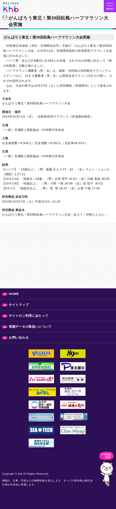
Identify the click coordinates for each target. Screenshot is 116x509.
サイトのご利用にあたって (28, 315)
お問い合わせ (19, 337)
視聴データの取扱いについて (30, 326)
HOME (14, 294)
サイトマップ (19, 304)
